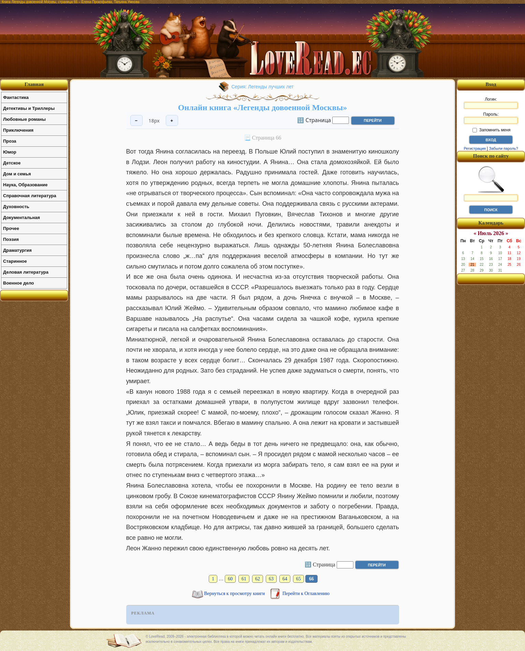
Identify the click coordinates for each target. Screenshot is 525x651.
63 (271, 578)
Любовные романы (24, 119)
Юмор (9, 152)
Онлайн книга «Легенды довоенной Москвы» (262, 107)
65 (298, 578)
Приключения (18, 130)
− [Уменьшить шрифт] (136, 120)
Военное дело (18, 283)
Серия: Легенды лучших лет (262, 86)
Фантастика (16, 97)
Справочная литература (29, 195)
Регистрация (474, 148)
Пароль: (491, 118)
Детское (11, 162)
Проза (9, 141)
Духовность (16, 206)
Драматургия (17, 250)
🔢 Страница (314, 120)
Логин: (491, 103)
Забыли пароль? (503, 148)
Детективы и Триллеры (29, 108)
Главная (34, 84)
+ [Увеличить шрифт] (172, 120)
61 (244, 578)
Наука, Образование (25, 184)
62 (257, 578)
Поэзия (11, 239)
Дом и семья (17, 173)
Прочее (11, 228)
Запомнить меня (491, 130)
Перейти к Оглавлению (306, 593)
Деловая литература (25, 272)
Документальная (21, 217)
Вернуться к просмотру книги (235, 593)
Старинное (15, 261)
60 (230, 578)
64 (284, 578)
